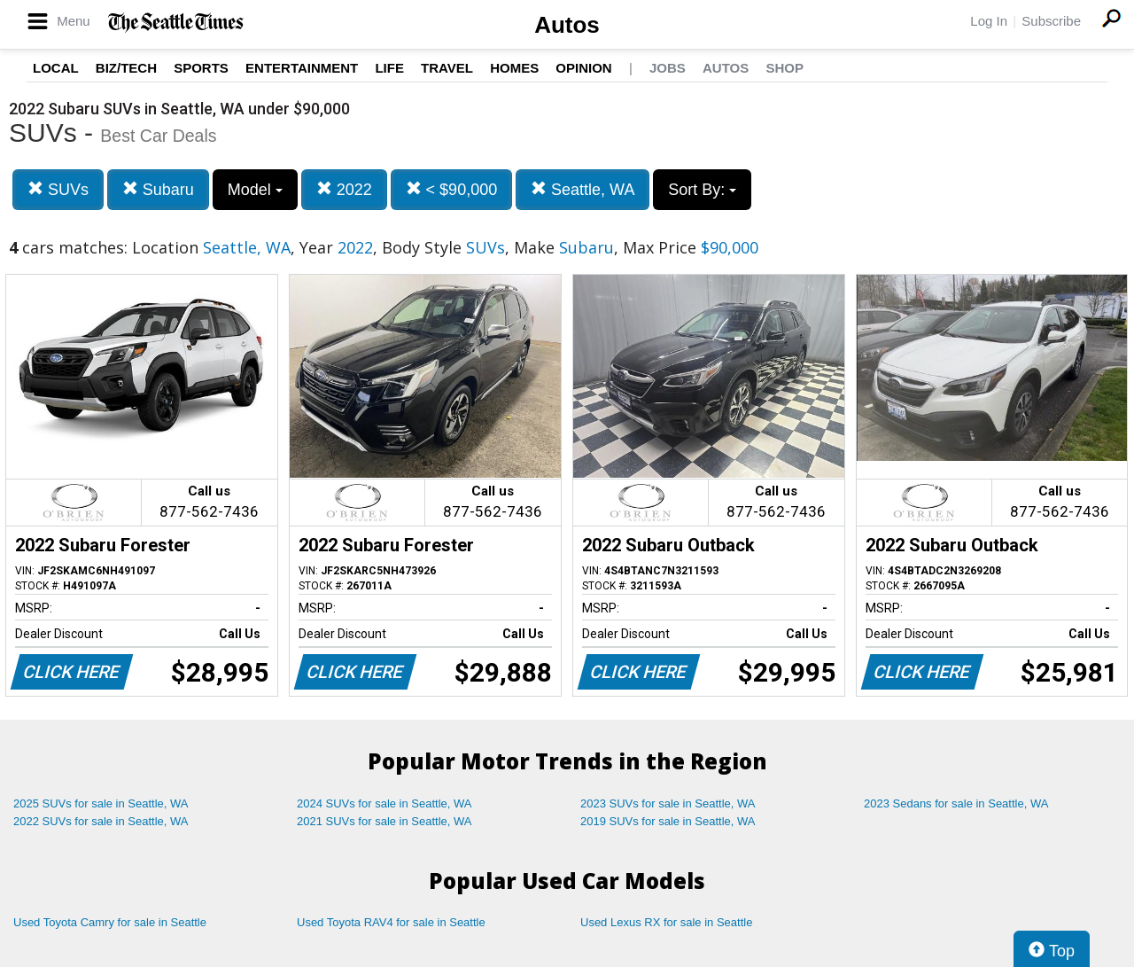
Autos (567, 25)
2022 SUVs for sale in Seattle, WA (101, 821)
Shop (784, 67)
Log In (988, 20)
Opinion (583, 67)
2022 (344, 189)
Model (255, 190)
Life (389, 67)
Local (56, 67)
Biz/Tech (126, 67)
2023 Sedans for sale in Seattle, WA (956, 803)
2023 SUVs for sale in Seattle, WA (668, 803)
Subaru (158, 189)
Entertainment (301, 67)
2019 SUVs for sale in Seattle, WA (668, 821)
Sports (201, 67)
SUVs (58, 189)
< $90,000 (452, 189)
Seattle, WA (582, 189)
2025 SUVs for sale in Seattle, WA (101, 803)
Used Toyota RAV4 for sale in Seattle (391, 922)
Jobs (667, 67)
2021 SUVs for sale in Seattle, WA (384, 821)
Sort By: (702, 190)
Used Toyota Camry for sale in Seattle (109, 922)
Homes (514, 67)
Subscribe (1051, 20)
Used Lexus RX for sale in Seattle (666, 922)
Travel (447, 67)
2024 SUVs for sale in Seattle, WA (384, 803)
